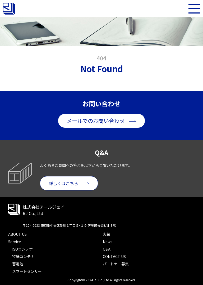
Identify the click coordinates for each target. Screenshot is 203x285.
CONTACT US (114, 256)
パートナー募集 (116, 263)
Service (14, 241)
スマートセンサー (27, 271)
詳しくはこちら (63, 183)
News (107, 241)
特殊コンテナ (23, 256)
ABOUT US (17, 234)
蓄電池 (17, 263)
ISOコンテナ (22, 249)
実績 (106, 234)
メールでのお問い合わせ (96, 120)
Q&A (106, 249)
